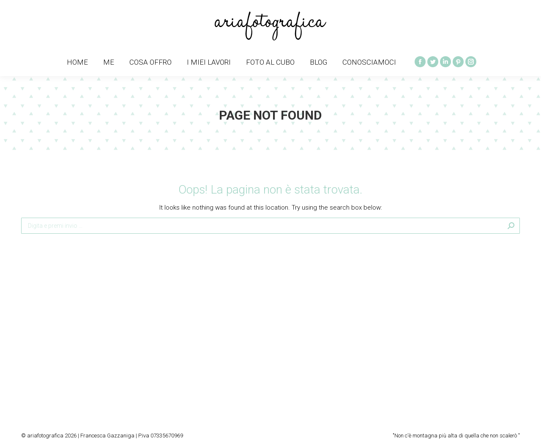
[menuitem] (77, 62)
